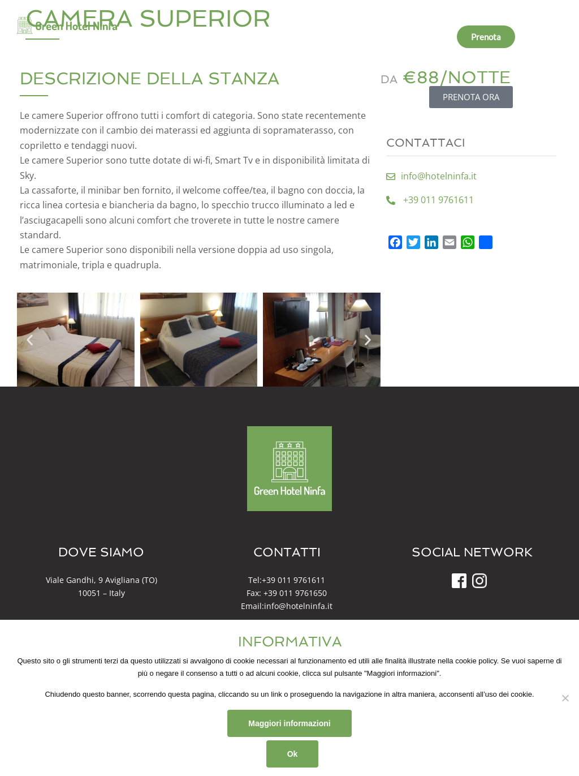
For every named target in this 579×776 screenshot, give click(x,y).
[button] (30, 340)
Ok (292, 753)
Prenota (486, 37)
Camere (273, 37)
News (366, 37)
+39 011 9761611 (293, 580)
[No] (565, 698)
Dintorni (322, 37)
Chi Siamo (222, 37)
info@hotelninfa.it (298, 606)
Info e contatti (421, 37)
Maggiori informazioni (289, 723)
